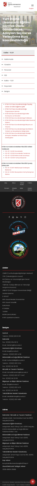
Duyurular (8, 86)
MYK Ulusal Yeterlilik (9, 302)
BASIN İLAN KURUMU (9, 314)
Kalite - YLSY (9, 80)
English (31, 8)
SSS (5, 75)
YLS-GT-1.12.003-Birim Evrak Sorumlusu (17, 155)
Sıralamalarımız (8, 293)
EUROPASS (6, 305)
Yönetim (7, 64)
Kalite (21, 188)
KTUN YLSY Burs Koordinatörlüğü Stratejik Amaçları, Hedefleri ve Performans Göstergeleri (18, 135)
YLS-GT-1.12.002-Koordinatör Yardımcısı (17, 153)
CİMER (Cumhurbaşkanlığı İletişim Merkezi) (17, 273)
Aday (5, 183)
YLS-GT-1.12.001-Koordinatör (14, 151)
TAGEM (4, 311)
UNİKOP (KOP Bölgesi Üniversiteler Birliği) (16, 290)
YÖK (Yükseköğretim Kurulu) (12, 276)
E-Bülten (30, 183)
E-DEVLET (5, 296)
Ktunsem (6, 188)
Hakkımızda (8, 59)
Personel (7, 70)
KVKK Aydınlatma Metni (10, 317)
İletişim (7, 91)
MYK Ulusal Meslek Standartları (13, 299)
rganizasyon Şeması (12, 111)
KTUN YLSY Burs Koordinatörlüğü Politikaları (18, 118)
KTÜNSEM (5, 308)
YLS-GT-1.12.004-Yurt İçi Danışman (15, 158)
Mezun (14, 183)
